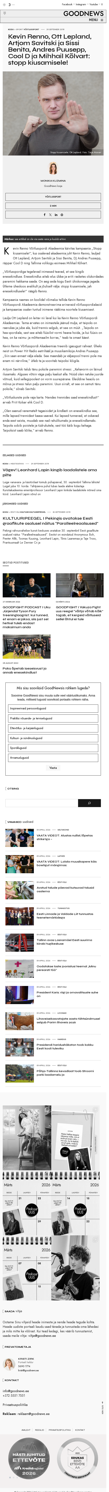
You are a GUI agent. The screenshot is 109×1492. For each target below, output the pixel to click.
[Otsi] (89, 803)
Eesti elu (62, 882)
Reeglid (39, 1434)
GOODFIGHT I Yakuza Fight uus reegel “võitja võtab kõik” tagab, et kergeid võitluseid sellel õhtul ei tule (79, 613)
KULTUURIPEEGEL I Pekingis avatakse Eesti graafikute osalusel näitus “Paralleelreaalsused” (50, 521)
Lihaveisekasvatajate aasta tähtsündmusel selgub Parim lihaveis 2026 (68, 1020)
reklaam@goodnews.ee (34, 1418)
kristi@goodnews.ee (28, 1375)
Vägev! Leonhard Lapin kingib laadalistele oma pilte (50, 472)
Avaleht (26, 1434)
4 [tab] (21, 1482)
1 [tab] (10, 1482)
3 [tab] (17, 1482)
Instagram (81, 4)
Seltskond (63, 829)
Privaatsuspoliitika (15, 1409)
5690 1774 (24, 1371)
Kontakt (80, 1434)
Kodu (11, 29)
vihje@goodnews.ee (42, 1340)
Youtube (94, 4)
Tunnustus (64, 908)
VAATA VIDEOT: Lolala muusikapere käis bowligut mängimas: (67, 863)
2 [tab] (13, 1482)
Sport (19, 29)
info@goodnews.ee (16, 1395)
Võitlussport (31, 29)
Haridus (62, 1039)
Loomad (62, 1013)
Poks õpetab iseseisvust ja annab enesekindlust (24, 670)
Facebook (67, 4)
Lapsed (61, 856)
